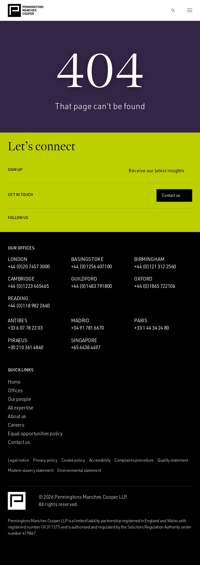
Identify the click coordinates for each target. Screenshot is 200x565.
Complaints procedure (134, 460)
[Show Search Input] (173, 10)
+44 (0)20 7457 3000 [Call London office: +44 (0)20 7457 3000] (29, 266)
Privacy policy (45, 460)
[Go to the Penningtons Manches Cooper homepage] (25, 10)
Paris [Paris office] (140, 320)
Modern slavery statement (30, 470)
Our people (19, 399)
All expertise (20, 408)
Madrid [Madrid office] (80, 320)
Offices (15, 390)
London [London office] (17, 259)
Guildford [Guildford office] (84, 279)
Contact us (175, 195)
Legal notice (18, 460)
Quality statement (173, 460)
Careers (16, 425)
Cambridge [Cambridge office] (21, 279)
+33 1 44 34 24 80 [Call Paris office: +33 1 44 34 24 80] (151, 328)
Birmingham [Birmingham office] (149, 259)
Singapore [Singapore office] (84, 340)
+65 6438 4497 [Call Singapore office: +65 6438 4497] (86, 347)
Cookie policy (73, 460)
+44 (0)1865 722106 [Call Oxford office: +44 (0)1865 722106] (154, 286)
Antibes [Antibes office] (17, 320)
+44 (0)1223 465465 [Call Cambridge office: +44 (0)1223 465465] (28, 286)
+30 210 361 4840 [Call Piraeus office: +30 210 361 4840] (25, 347)
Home (14, 382)
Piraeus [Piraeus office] (17, 340)
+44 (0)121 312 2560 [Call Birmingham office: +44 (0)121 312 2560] (155, 266)
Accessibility (100, 460)
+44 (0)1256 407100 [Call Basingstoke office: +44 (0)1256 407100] (91, 266)
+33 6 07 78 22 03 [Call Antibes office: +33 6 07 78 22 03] (25, 328)
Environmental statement (79, 470)
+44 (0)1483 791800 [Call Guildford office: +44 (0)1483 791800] (91, 286)
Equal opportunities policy (35, 433)
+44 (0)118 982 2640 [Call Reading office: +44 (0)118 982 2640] (29, 305)
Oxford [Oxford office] (143, 279)
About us (17, 416)
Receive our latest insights (160, 171)
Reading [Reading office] (18, 298)
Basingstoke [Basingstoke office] (87, 259)
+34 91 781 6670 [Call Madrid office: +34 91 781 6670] (87, 328)
